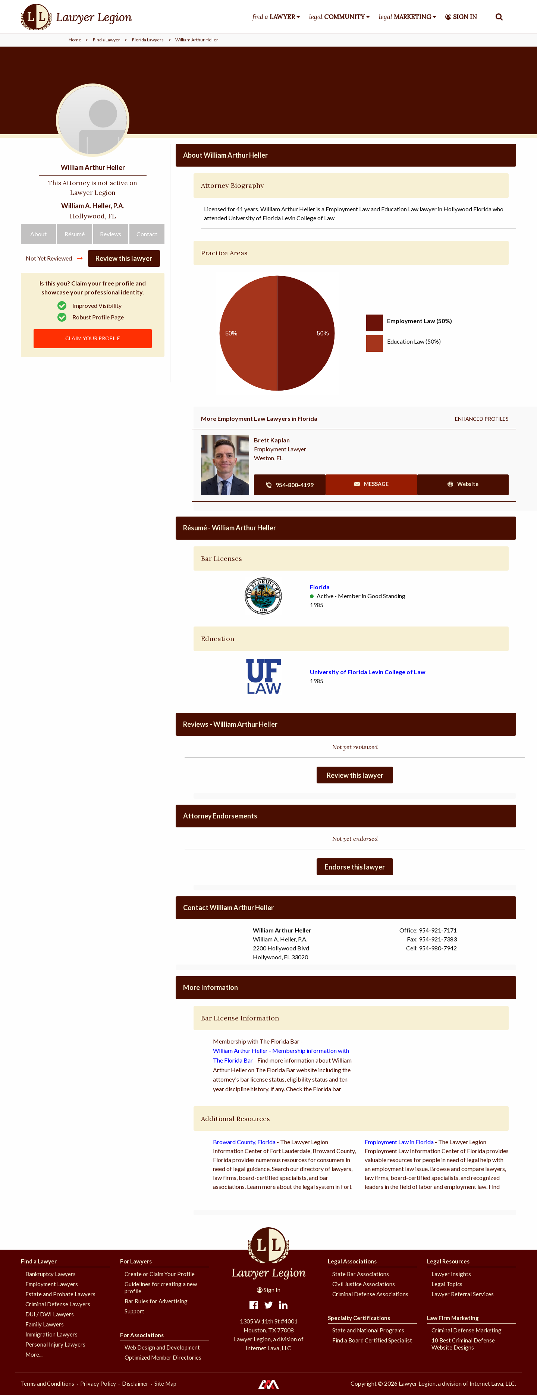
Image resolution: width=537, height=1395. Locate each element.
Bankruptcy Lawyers (50, 1274)
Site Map (165, 1383)
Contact (146, 262)
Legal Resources (448, 1261)
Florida (320, 586)
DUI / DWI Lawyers (49, 1314)
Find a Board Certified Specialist (372, 1340)
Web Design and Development (162, 1347)
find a (273, 17)
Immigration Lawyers (51, 1334)
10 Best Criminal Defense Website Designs (463, 1344)
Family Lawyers (44, 1324)
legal (337, 17)
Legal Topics (446, 1284)
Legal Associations (352, 1261)
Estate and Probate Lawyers (60, 1294)
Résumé (75, 262)
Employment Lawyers (51, 1284)
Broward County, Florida (244, 1141)
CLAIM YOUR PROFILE (92, 368)
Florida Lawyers (148, 39)
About (38, 262)
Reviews (110, 262)
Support (134, 1311)
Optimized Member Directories (163, 1357)
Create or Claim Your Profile (160, 1274)
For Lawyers (136, 1261)
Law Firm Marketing (453, 1317)
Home (75, 39)
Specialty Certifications (359, 1317)
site (468, 484)
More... (34, 1354)
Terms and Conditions (47, 1383)
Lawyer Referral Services (462, 1294)
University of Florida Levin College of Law (367, 671)
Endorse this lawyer (355, 867)
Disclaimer (135, 1383)
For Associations (142, 1335)
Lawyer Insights (451, 1274)
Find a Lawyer (106, 39)
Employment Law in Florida (399, 1141)
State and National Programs (368, 1330)
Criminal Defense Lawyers (57, 1304)
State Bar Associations (360, 1274)
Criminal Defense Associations (370, 1294)
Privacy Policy (98, 1383)
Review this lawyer (123, 287)
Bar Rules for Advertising (156, 1301)
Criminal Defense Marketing (466, 1330)
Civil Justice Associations (363, 1284)
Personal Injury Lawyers (55, 1344)
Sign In (268, 1290)
